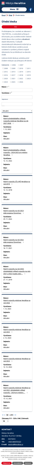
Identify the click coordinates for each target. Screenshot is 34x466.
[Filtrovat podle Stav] (17, 110)
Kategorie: (5, 65)
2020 (6, 78)
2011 (29, 68)
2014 (21, 72)
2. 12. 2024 (7, 338)
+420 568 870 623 (14, 442)
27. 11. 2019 (7, 280)
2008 (6, 68)
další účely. (21, 453)
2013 (13, 72)
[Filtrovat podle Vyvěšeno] (17, 97)
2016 (6, 75)
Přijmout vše (6, 463)
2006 (14, 65)
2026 (21, 82)
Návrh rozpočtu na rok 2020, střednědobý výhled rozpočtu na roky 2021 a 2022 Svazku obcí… (16, 271)
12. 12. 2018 (7, 190)
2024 (6, 82)
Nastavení (28, 463)
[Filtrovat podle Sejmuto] (17, 104)
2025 (13, 82)
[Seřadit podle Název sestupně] (9, 86)
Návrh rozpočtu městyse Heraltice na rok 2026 (16, 302)
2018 (21, 75)
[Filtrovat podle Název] (17, 90)
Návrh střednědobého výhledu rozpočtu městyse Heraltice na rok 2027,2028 (15, 121)
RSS (22, 27)
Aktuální (6, 139)
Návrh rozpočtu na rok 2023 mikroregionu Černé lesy (13, 212)
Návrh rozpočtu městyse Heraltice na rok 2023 (16, 360)
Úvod (4, 15)
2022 (21, 78)
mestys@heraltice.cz (15, 444)
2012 (6, 72)
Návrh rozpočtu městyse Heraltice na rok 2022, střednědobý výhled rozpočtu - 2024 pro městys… (16, 390)
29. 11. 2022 (7, 219)
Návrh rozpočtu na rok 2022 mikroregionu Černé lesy (13, 241)
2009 (13, 68)
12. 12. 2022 (7, 161)
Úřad (10, 15)
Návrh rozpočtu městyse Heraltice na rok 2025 (16, 331)
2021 (13, 78)
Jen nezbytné (17, 463)
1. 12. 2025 (7, 129)
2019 (29, 75)
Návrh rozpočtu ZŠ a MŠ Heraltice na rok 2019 (16, 183)
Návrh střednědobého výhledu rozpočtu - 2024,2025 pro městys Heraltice (15, 152)
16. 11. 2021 (7, 248)
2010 (21, 68)
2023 (29, 78)
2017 (13, 75)
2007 (21, 65)
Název (5, 87)
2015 (29, 72)
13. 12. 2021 (7, 398)
